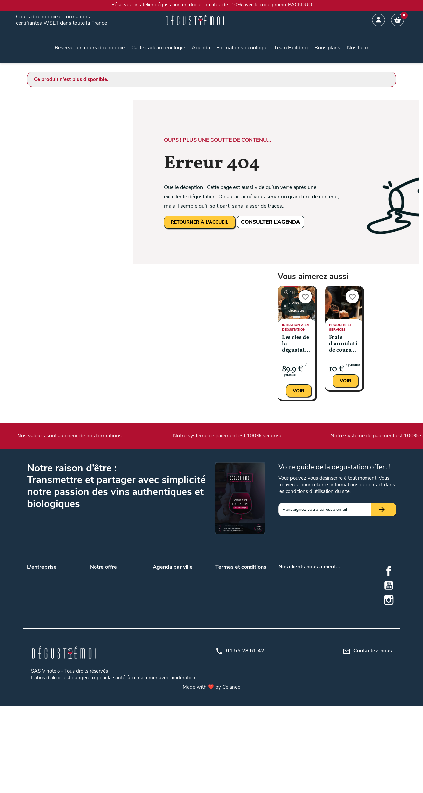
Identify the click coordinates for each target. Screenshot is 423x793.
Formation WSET (108, 624)
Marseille (189, 598)
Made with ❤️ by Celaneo (211, 774)
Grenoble (189, 639)
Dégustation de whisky (113, 673)
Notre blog (38, 582)
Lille (184, 589)
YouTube (388, 585)
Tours (186, 615)
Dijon (158, 639)
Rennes (188, 665)
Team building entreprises (116, 582)
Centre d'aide (228, 624)
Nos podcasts (41, 591)
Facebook (388, 571)
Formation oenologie (111, 691)
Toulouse (162, 615)
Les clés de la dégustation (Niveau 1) (296, 344)
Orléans (188, 656)
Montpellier (164, 656)
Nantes (160, 606)
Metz (185, 648)
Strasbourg (191, 673)
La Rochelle (164, 648)
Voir (298, 391)
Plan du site (227, 606)
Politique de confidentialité (242, 598)
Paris (185, 606)
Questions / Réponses (112, 615)
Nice (157, 682)
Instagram (388, 600)
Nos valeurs (39, 574)
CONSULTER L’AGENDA (270, 222)
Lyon (158, 598)
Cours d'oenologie (108, 656)
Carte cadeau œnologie (113, 574)
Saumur (161, 673)
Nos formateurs (43, 599)
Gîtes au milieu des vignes (116, 665)
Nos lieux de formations (114, 606)
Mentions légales (232, 589)
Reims (159, 665)
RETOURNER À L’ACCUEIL (199, 222)
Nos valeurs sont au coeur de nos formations (121, 436)
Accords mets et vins (112, 648)
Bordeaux (162, 589)
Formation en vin (107, 682)
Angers (187, 574)
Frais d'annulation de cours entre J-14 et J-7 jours (344, 344)
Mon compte (228, 615)
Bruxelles (189, 624)
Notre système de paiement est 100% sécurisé (279, 436)
